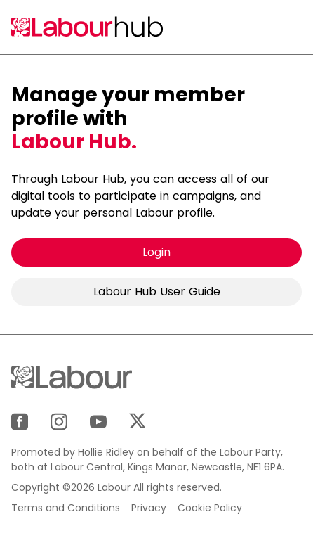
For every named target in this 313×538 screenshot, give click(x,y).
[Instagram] (59, 421)
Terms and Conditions (65, 508)
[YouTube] (98, 421)
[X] (137, 421)
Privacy (148, 508)
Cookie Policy (210, 508)
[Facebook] (19, 421)
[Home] (88, 27)
